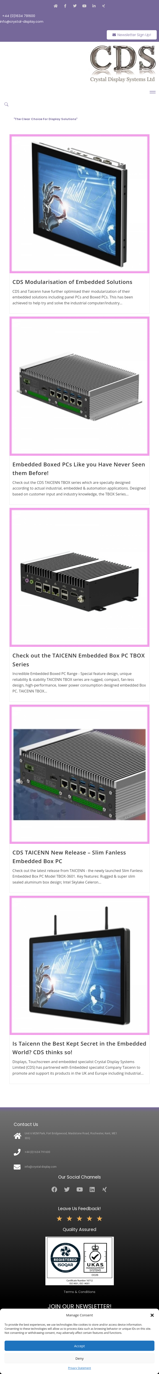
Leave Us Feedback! (79, 1209)
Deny (79, 1358)
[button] (152, 1315)
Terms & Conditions (79, 1292)
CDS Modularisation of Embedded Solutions (73, 282)
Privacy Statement (79, 1368)
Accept (79, 1346)
